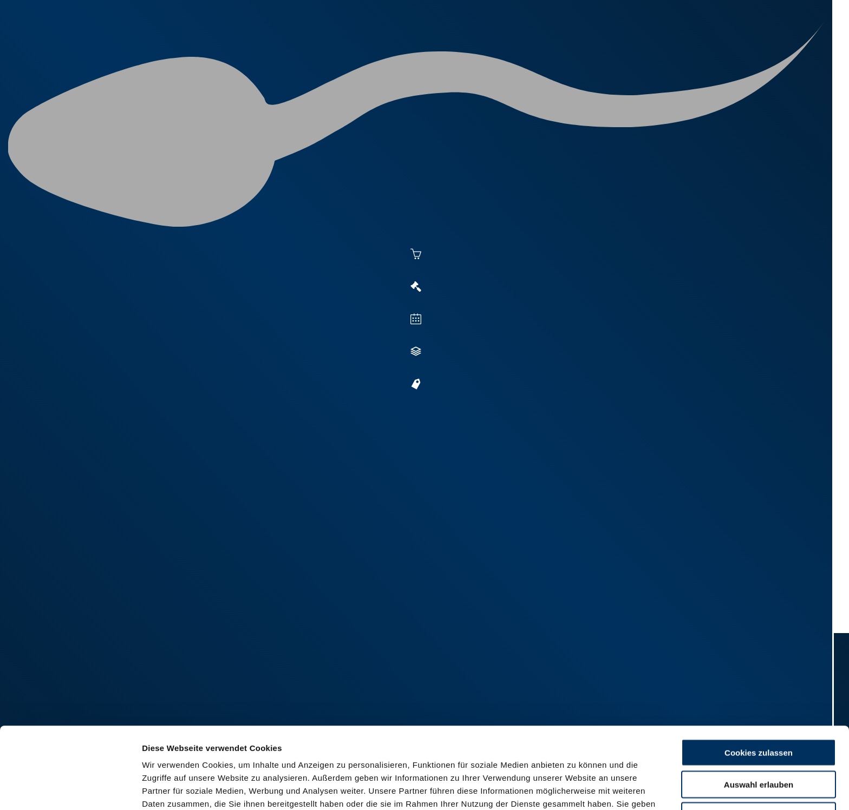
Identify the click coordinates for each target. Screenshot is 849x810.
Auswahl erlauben (758, 708)
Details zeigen (591, 788)
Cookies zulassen (758, 676)
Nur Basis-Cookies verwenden (758, 739)
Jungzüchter (639, 49)
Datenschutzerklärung (187, 753)
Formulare (747, 49)
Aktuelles (390, 49)
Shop (695, 49)
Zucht (579, 49)
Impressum (263, 753)
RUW (793, 49)
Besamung (450, 49)
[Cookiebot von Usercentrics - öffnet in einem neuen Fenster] (70, 789)
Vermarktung (520, 49)
